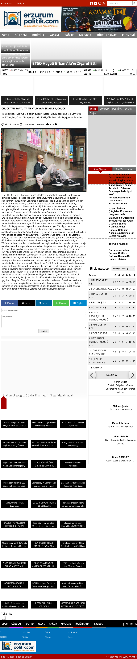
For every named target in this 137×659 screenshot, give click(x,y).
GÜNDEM (21, 35)
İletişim (20, 3)
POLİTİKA (38, 35)
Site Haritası (7, 656)
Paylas (9, 303)
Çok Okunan (100, 169)
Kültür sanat (107, 35)
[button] (92, 375)
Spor (5, 35)
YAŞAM (54, 35)
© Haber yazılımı (121, 656)
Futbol (93, 108)
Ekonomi (128, 35)
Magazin (85, 35)
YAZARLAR (112, 375)
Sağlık (69, 35)
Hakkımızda (6, 3)
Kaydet (44, 331)
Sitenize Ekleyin (24, 656)
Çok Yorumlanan (124, 169)
